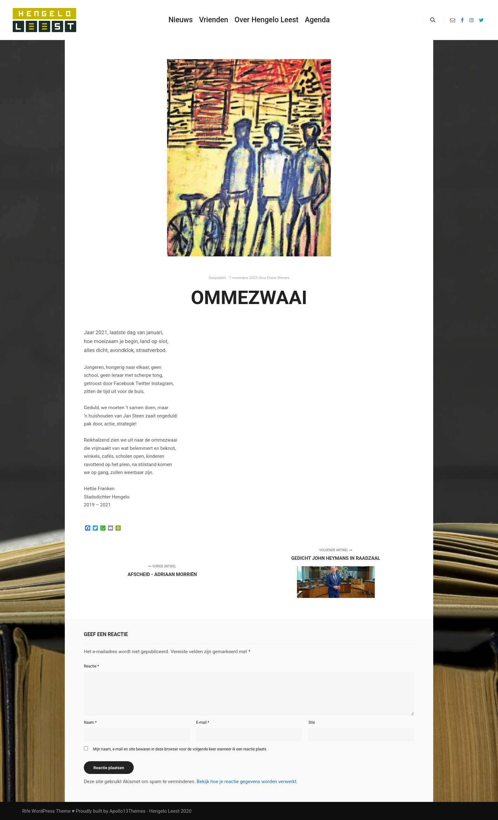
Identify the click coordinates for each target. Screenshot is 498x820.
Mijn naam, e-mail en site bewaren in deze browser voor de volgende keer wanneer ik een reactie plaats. (180, 749)
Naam (90, 722)
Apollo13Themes (127, 811)
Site (311, 722)
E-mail (202, 722)
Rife (26, 811)
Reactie (91, 666)
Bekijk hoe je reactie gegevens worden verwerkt (246, 781)
